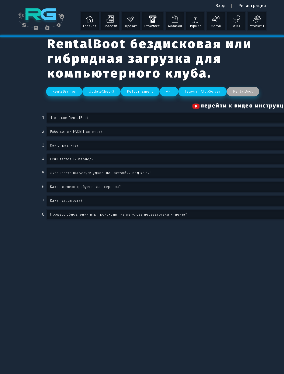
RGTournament (140, 91)
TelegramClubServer (202, 91)
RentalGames (64, 91)
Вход (220, 5)
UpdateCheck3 (101, 91)
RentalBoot (243, 91)
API (169, 91)
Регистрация (252, 5)
